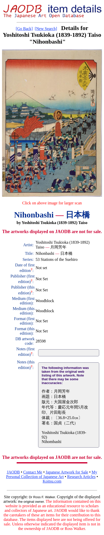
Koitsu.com (52, 481)
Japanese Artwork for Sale (67, 472)
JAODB (13, 472)
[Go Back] (24, 28)
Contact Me (32, 472)
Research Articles (81, 477)
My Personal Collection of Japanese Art (51, 474)
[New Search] (46, 28)
